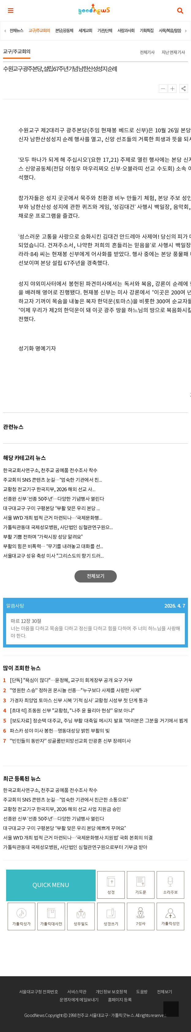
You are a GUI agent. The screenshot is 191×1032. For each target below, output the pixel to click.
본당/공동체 (64, 30)
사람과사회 (125, 30)
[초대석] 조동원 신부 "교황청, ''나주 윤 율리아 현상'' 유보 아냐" (69, 711)
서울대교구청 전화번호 (38, 992)
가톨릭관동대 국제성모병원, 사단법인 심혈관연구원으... (58, 527)
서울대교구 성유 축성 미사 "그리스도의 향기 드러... (53, 556)
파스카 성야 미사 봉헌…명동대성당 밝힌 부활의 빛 (56, 731)
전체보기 (164, 992)
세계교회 (85, 30)
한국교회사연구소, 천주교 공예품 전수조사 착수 (50, 470)
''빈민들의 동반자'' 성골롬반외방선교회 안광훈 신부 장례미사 (67, 741)
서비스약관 (76, 992)
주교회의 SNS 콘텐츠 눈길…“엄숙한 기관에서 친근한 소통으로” (65, 800)
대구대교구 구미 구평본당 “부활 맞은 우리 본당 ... (51, 508)
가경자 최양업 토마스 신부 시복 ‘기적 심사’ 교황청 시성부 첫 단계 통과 (75, 701)
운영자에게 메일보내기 (79, 1000)
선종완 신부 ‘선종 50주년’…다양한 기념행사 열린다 (53, 499)
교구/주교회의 (39, 30)
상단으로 (171, 1009)
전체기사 (147, 52)
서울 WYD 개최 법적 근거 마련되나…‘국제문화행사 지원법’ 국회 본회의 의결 (78, 838)
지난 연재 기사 (173, 52)
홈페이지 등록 (120, 1000)
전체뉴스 (16, 30)
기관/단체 (104, 30)
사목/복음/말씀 (170, 30)
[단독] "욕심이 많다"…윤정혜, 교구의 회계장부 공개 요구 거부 (67, 681)
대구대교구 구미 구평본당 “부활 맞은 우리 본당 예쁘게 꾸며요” (64, 828)
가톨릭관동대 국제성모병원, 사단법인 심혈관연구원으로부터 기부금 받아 (75, 847)
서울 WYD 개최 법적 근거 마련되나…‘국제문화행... (52, 518)
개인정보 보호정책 (111, 992)
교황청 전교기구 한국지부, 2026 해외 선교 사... (49, 489)
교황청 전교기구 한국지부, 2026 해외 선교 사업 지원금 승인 (62, 809)
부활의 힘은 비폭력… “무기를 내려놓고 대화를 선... (53, 546)
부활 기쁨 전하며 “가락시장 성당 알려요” (43, 537)
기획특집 (146, 30)
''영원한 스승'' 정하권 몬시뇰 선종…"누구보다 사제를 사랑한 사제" (72, 691)
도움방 (142, 992)
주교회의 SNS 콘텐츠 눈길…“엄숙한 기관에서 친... (52, 480)
